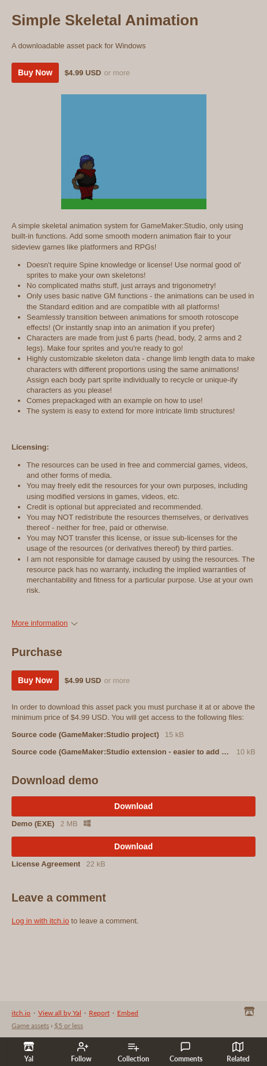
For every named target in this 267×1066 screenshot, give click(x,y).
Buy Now (35, 72)
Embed (127, 1013)
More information (45, 623)
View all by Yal (59, 1013)
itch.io (21, 1013)
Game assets (30, 1025)
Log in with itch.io (40, 921)
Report (99, 1013)
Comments (186, 1052)
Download (133, 806)
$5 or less (68, 1025)
